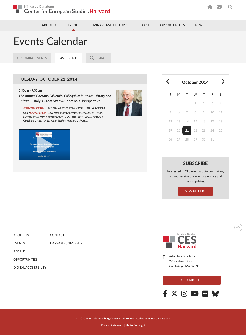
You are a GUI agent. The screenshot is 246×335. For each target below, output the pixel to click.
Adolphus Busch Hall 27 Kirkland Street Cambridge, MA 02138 (184, 261)
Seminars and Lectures (109, 25)
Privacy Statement (112, 325)
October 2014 (195, 82)
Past (68, 58)
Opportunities (172, 25)
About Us (49, 25)
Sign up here (195, 191)
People (144, 25)
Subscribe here (192, 280)
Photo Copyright (135, 325)
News (199, 25)
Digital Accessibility (29, 267)
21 (186, 130)
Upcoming (32, 58)
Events (73, 25)
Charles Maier (38, 113)
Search (99, 58)
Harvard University (66, 243)
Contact (57, 235)
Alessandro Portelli (33, 108)
